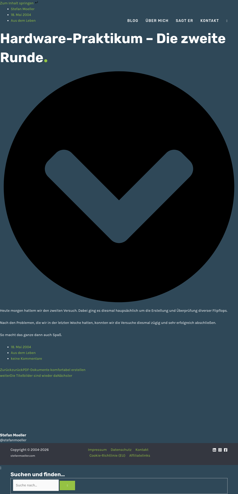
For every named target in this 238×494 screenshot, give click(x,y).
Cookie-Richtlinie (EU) (108, 455)
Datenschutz (120, 450)
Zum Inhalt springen (19, 3)
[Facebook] (226, 450)
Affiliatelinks (139, 455)
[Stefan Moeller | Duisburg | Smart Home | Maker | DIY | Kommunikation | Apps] (21, 20)
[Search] (69, 485)
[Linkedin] (214, 450)
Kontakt (141, 450)
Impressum (97, 450)
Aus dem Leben (23, 353)
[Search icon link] (227, 21)
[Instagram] (220, 450)
